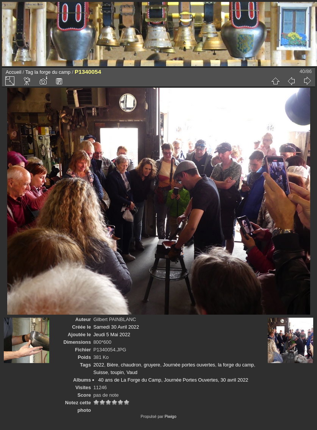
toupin (117, 372)
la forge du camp (52, 72)
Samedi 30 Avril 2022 (116, 327)
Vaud (131, 372)
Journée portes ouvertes (189, 365)
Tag (29, 72)
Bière (112, 365)
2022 (98, 365)
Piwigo (170, 416)
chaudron (131, 365)
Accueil (13, 72)
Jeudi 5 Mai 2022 (111, 334)
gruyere (152, 365)
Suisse (100, 372)
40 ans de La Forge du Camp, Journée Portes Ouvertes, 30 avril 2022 (173, 380)
